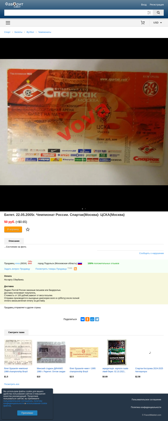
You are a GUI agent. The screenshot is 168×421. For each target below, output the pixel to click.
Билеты (18, 32)
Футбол (30, 32)
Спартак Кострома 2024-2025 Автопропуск (149, 370)
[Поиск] (158, 13)
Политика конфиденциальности (146, 407)
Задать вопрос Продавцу (17, 269)
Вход (144, 4)
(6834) (23, 263)
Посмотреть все (11, 384)
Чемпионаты (44, 32)
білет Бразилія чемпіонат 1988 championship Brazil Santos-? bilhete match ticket (17, 370)
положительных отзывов (103, 263)
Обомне (30, 262)
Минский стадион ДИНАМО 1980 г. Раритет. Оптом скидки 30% (51, 370)
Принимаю (27, 413)
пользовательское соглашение (18, 401)
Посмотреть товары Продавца (54, 268)
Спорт (7, 32)
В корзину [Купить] (13, 229)
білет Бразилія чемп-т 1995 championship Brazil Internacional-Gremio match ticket (83, 370)
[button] (165, 41)
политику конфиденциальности (22, 402)
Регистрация (157, 4)
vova (17, 263)
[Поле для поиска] (84, 13)
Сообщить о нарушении (151, 253)
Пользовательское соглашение (146, 399)
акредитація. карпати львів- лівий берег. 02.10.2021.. (115, 370)
